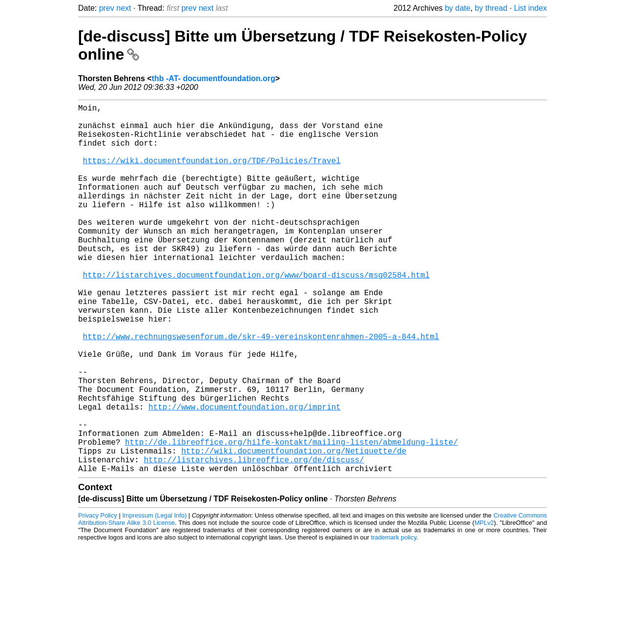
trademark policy (394, 619)
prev (106, 8)
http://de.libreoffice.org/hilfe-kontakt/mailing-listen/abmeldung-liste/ (291, 518)
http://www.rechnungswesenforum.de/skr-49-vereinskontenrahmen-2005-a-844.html (261, 389)
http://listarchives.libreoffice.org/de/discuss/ (254, 539)
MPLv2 (484, 604)
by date (457, 8)
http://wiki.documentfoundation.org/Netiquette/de (293, 528)
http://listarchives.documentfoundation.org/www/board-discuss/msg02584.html (256, 313)
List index (530, 8)
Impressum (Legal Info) (154, 597)
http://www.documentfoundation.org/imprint (244, 475)
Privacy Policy (97, 597)
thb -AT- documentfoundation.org (213, 78)
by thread (491, 8)
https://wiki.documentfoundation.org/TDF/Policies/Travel (212, 174)
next (123, 8)
